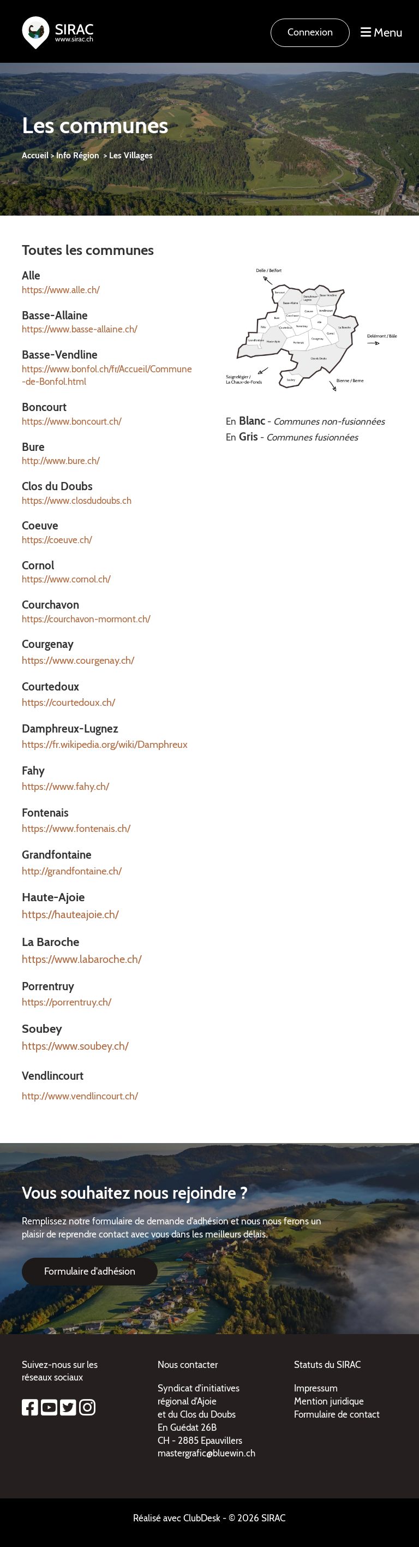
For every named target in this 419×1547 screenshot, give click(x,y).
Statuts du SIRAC (327, 1364)
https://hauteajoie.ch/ (70, 914)
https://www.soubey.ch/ (75, 1045)
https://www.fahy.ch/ (65, 786)
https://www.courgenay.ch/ (78, 660)
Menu (382, 32)
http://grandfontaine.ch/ (72, 871)
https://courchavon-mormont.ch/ (86, 619)
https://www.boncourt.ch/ (71, 421)
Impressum (316, 1388)
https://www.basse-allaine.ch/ (79, 329)
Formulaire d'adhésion (89, 1271)
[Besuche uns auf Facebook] (30, 1407)
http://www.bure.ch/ (60, 460)
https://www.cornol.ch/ (66, 579)
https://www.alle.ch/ (60, 289)
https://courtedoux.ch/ (68, 702)
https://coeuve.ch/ (57, 539)
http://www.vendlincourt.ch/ (80, 1096)
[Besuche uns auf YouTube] (49, 1407)
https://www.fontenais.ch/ (76, 828)
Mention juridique (329, 1401)
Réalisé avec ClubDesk (176, 1518)
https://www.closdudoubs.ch (76, 500)
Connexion (310, 32)
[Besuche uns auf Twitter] (68, 1407)
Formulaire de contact (337, 1414)
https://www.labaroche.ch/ (81, 959)
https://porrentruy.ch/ (66, 1002)
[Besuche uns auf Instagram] (87, 1407)
